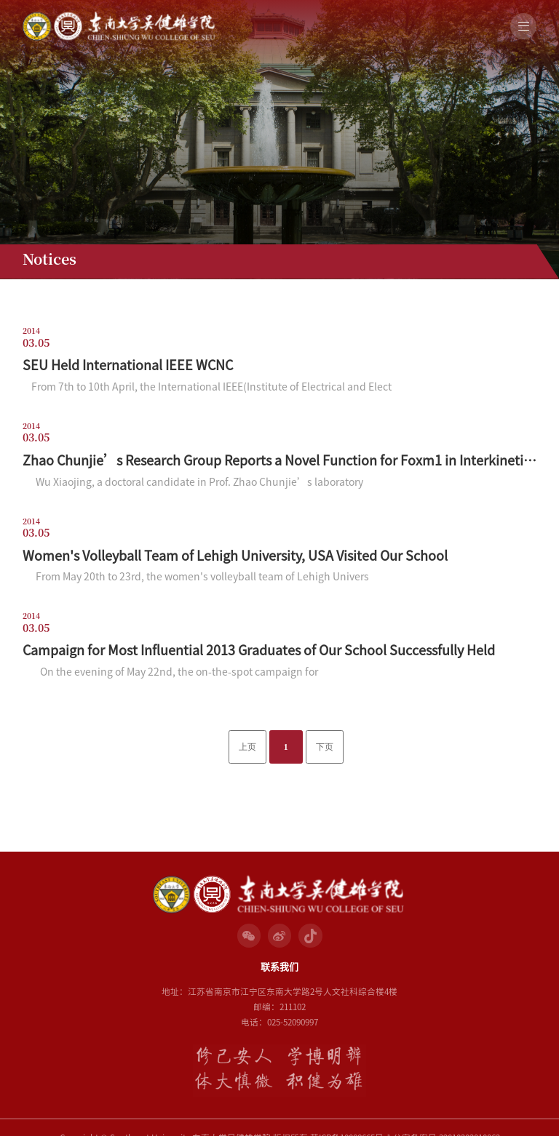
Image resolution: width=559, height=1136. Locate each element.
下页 (324, 747)
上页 (247, 747)
